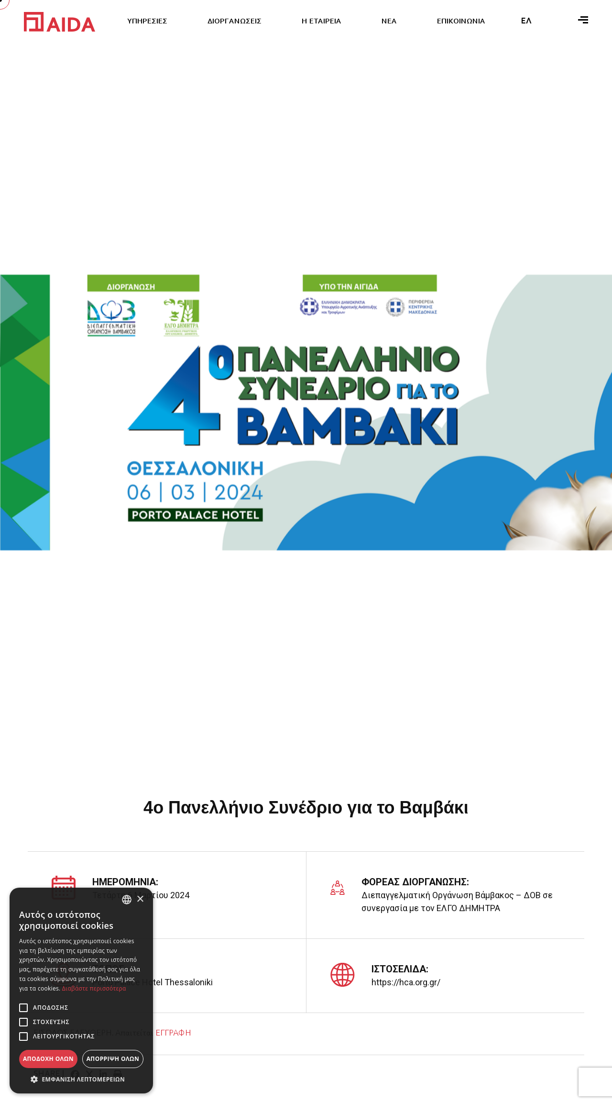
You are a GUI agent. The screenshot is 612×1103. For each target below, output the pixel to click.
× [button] (139, 899)
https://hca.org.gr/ (406, 982)
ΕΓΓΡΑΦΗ (173, 1033)
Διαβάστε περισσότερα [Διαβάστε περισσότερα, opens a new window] (94, 988)
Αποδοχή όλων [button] (48, 1059)
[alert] (81, 990)
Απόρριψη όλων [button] (113, 1059)
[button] (81, 1079)
